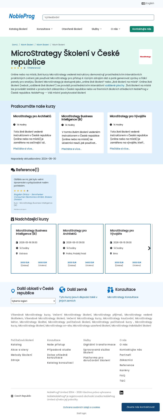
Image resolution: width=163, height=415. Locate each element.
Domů (15, 44)
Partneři (125, 355)
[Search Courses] (98, 17)
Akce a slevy (20, 349)
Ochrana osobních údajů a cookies (81, 407)
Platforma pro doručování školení (96, 359)
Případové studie (59, 349)
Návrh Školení (27, 44)
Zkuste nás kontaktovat (141, 407)
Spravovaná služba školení (96, 351)
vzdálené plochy (114, 85)
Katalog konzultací (60, 363)
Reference (127, 365)
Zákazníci (126, 360)
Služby (96, 29)
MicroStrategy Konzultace (122, 297)
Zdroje (15, 360)
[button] (148, 248)
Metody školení (21, 355)
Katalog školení (18, 29)
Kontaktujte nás (141, 29)
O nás (114, 29)
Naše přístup (56, 344)
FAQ (122, 375)
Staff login (81, 413)
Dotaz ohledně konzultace (57, 356)
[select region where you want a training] (33, 301)
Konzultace (44, 29)
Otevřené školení (72, 29)
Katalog (16, 344)
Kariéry (125, 370)
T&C (123, 380)
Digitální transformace (99, 344)
